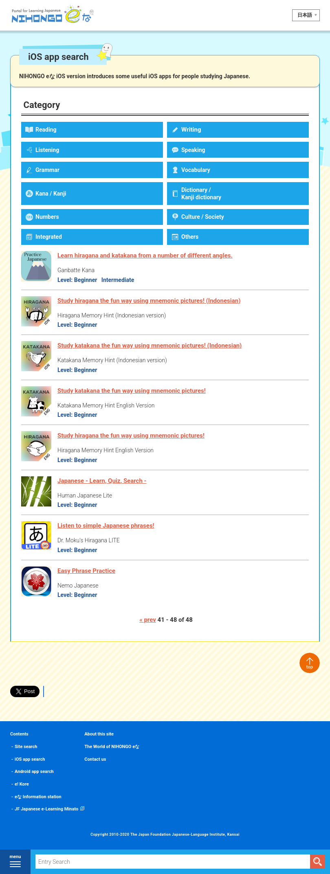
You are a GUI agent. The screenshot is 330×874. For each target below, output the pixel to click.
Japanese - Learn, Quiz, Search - (101, 480)
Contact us (95, 759)
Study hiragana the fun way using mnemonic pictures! (131, 435)
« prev (147, 619)
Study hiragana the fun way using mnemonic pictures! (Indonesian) (148, 300)
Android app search (34, 771)
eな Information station (38, 796)
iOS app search (30, 759)
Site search (26, 746)
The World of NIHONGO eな (111, 746)
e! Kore (22, 784)
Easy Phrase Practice (86, 571)
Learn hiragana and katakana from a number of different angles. (145, 255)
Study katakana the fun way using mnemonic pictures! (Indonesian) (149, 345)
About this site (99, 734)
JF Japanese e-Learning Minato (46, 809)
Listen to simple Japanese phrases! (105, 525)
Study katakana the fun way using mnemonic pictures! (131, 390)
